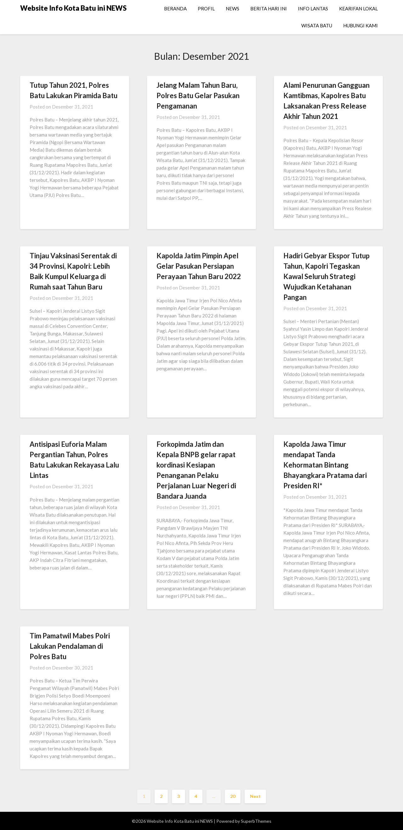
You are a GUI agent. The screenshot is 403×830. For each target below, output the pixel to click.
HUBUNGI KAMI (360, 25)
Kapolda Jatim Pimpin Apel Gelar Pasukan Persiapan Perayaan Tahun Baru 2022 (198, 266)
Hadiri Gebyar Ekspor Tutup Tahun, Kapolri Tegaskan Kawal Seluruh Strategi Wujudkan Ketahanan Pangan (326, 276)
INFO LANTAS (313, 8)
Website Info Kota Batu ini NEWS (73, 8)
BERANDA (175, 8)
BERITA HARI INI (268, 8)
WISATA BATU (316, 25)
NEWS (232, 8)
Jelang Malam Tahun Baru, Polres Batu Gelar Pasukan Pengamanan (198, 95)
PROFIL (206, 8)
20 (232, 796)
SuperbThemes (256, 821)
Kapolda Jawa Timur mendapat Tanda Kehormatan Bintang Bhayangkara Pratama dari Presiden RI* (325, 465)
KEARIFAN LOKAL (358, 8)
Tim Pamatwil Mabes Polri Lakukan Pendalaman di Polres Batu (70, 646)
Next (255, 796)
